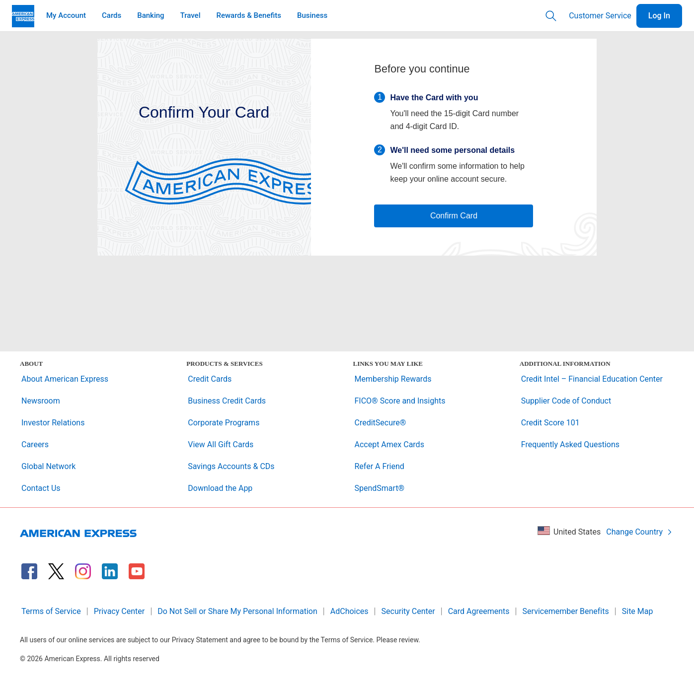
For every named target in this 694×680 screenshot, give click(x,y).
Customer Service (600, 15)
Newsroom (40, 401)
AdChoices (349, 611)
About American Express (64, 379)
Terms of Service (51, 611)
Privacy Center (119, 611)
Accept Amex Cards (389, 444)
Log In (659, 15)
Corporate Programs (223, 422)
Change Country (639, 532)
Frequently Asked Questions (570, 444)
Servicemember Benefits (566, 611)
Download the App (220, 488)
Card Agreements (479, 611)
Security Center (408, 611)
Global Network (48, 466)
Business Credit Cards (227, 401)
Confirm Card (453, 215)
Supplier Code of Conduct (566, 401)
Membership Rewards (393, 379)
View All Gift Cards (220, 444)
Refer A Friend (379, 466)
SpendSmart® (380, 488)
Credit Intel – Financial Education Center (592, 379)
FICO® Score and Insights (400, 401)
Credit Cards (209, 379)
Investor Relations (52, 422)
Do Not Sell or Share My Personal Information (237, 611)
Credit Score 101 (550, 422)
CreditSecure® (380, 422)
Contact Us (41, 488)
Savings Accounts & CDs (231, 466)
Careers (35, 444)
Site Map (637, 611)
